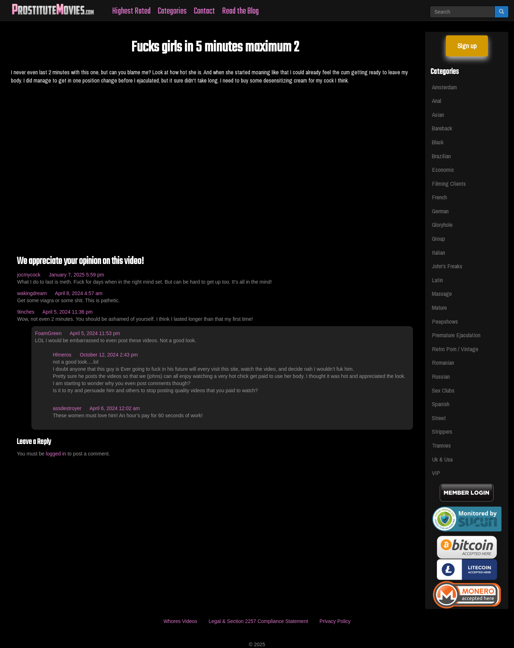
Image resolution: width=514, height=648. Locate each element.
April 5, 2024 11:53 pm (95, 333)
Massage (442, 293)
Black (438, 142)
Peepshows (445, 321)
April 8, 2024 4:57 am (78, 293)
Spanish (440, 404)
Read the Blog (240, 11)
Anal (436, 100)
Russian (441, 376)
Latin (437, 280)
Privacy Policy (335, 621)
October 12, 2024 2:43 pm (109, 355)
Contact (204, 11)
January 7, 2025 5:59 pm (76, 275)
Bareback (442, 128)
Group (438, 238)
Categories (172, 11)
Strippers (442, 431)
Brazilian (441, 156)
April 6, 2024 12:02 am (115, 408)
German (440, 211)
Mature (439, 307)
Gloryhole (442, 224)
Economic (443, 169)
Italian (438, 252)
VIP (436, 473)
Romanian (443, 362)
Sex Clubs (443, 390)
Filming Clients (449, 183)
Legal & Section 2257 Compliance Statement (258, 621)
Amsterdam (444, 87)
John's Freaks (447, 266)
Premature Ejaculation (456, 335)
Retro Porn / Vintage (455, 349)
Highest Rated (131, 11)
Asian (438, 114)
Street (439, 418)
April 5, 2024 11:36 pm (67, 312)
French (439, 197)
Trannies (441, 445)
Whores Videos (180, 621)
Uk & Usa (442, 459)
